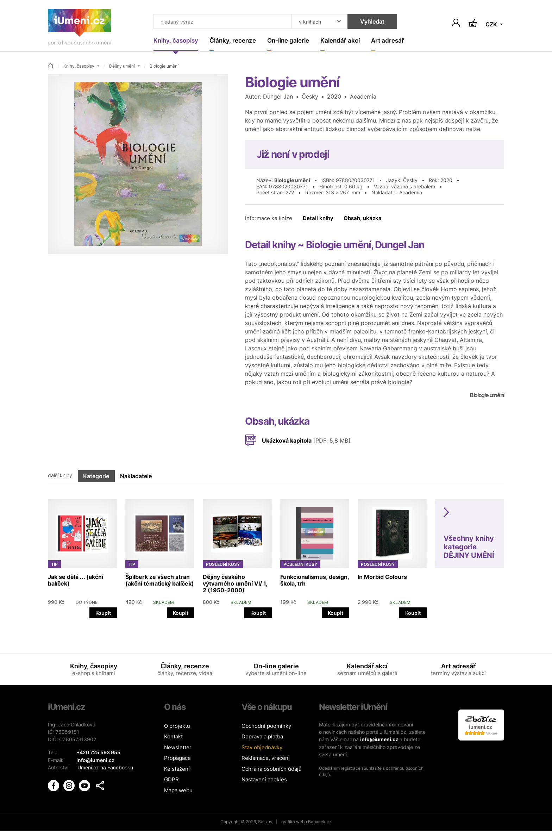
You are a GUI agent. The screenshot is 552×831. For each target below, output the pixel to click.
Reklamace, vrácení (266, 758)
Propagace (177, 758)
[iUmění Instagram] (69, 784)
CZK (491, 24)
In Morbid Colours (382, 576)
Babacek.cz (320, 822)
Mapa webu (178, 790)
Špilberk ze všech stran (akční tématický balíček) (159, 580)
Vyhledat (368, 21)
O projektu (177, 726)
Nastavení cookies (264, 779)
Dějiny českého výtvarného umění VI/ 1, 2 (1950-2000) (235, 583)
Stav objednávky (262, 747)
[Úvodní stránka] (79, 29)
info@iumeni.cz (379, 739)
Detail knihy (318, 218)
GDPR (171, 779)
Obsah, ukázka (363, 218)
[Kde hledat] (315, 21)
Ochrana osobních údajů (272, 769)
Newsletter (178, 747)
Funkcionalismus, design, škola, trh (314, 580)
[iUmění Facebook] (54, 784)
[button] (100, 785)
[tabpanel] (276, 555)
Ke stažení (177, 769)
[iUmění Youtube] (85, 784)
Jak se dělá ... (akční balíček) (75, 580)
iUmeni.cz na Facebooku (104, 767)
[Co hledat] (220, 21)
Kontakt (173, 736)
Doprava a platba (262, 736)
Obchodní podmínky (266, 726)
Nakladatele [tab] (136, 476)
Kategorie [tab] (96, 476)
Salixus (265, 822)
